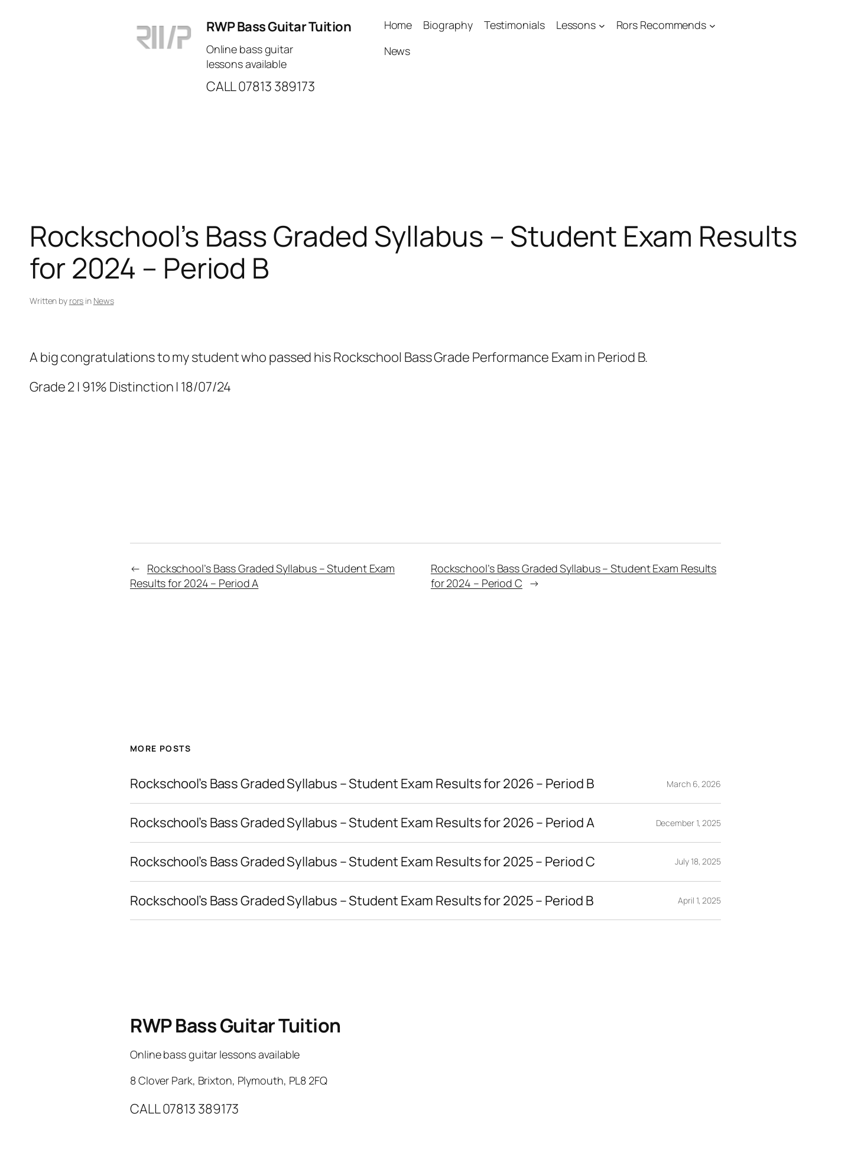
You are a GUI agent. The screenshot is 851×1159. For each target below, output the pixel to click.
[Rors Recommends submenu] (712, 25)
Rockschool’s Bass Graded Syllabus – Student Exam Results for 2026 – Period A (362, 822)
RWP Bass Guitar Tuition (279, 26)
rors (76, 300)
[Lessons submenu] (602, 25)
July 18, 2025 (698, 861)
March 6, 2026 (694, 783)
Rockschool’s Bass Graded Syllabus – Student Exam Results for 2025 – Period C (362, 861)
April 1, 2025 (699, 900)
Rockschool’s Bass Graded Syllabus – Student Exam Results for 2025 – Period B (361, 900)
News (103, 300)
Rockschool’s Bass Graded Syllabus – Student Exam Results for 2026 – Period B (361, 783)
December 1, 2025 (688, 822)
